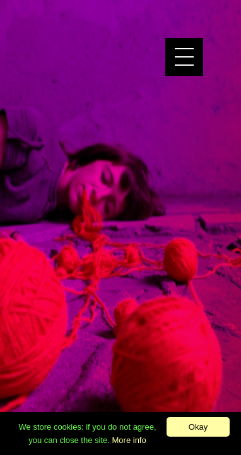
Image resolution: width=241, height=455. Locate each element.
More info (129, 440)
